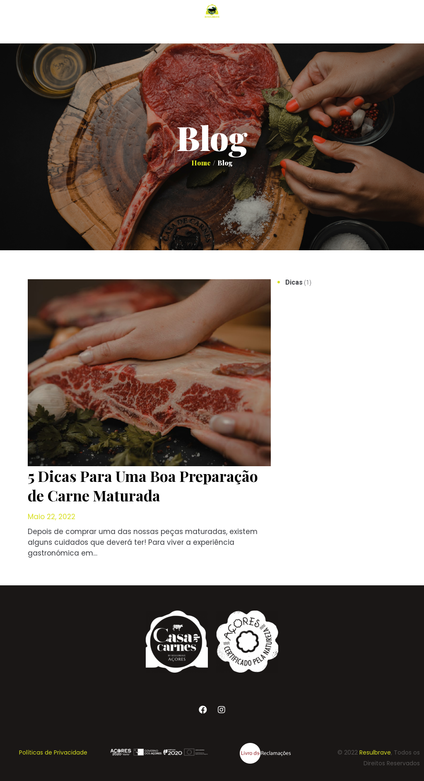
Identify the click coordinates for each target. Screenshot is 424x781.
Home (201, 162)
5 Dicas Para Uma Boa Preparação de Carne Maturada (143, 485)
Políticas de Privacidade (53, 752)
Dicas (294, 282)
